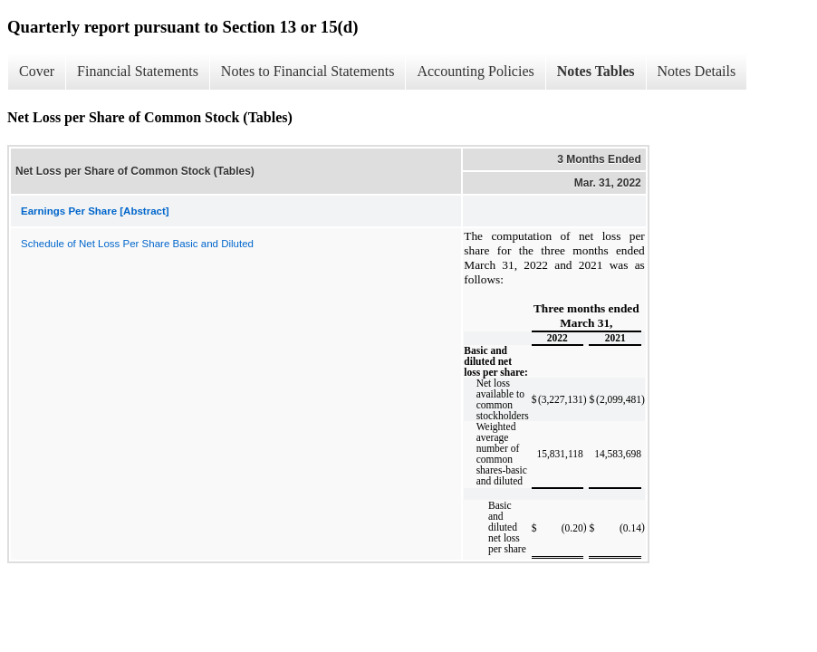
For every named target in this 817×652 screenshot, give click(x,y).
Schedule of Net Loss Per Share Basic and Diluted (137, 243)
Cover (36, 71)
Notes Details (697, 71)
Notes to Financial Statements (308, 71)
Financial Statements (137, 71)
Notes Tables (596, 71)
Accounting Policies (475, 71)
